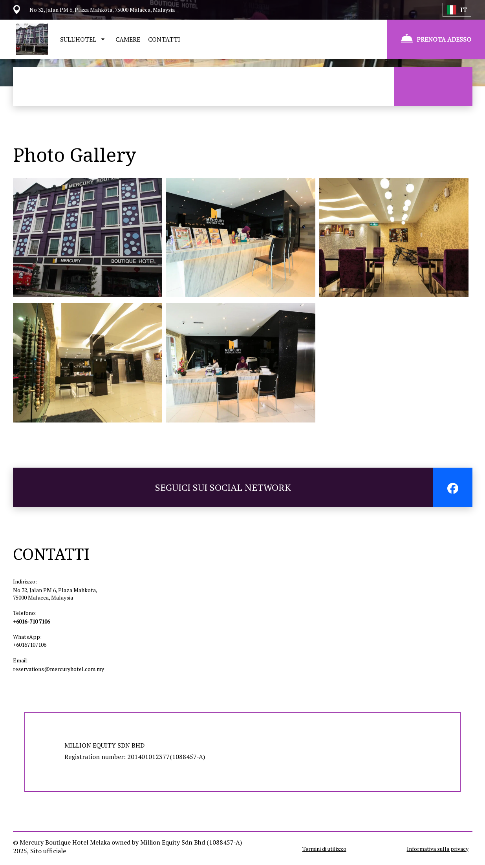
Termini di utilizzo (324, 848)
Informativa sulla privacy (438, 848)
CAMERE (127, 39)
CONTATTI (164, 39)
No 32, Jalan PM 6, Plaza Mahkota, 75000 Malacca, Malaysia (55, 593)
